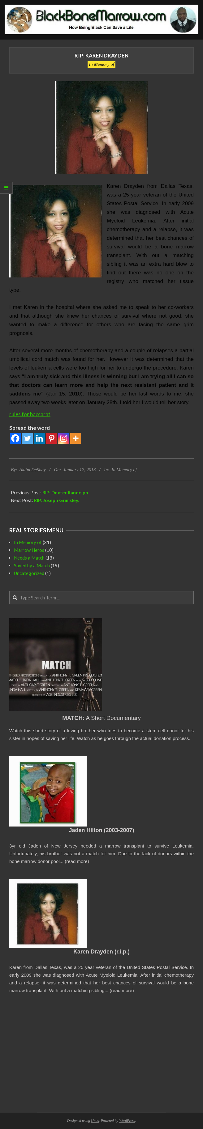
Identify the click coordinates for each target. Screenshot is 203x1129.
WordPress (127, 1120)
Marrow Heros (29, 550)
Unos (95, 1120)
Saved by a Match (32, 565)
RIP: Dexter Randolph (65, 492)
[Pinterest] (51, 438)
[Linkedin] (39, 438)
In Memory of (101, 64)
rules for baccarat (29, 414)
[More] (75, 438)
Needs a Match (29, 557)
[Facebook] (15, 438)
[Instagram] (63, 438)
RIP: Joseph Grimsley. (56, 500)
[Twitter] (27, 438)
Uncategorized (29, 573)
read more (76, 861)
